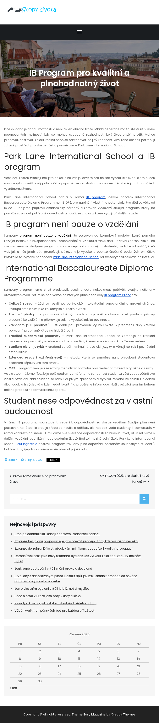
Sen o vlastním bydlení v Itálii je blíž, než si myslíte (51, 588)
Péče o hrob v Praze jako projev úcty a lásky (47, 596)
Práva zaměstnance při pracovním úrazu (38, 479)
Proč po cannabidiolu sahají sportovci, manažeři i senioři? (57, 534)
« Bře (13, 688)
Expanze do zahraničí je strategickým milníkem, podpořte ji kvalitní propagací (73, 548)
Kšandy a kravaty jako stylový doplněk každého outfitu (55, 603)
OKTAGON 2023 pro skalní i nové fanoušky (124, 479)
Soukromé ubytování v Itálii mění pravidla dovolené (53, 568)
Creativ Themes (123, 714)
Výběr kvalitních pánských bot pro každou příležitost (54, 610)
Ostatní (53, 460)
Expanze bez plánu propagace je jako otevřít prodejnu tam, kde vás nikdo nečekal (76, 541)
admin (12, 460)
